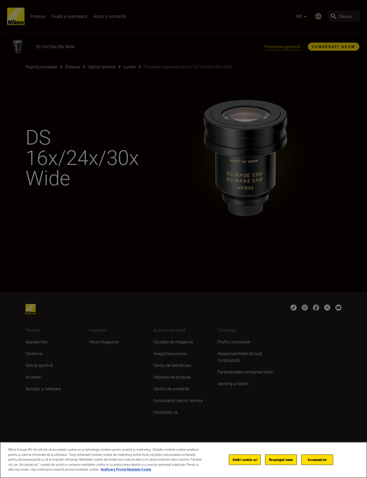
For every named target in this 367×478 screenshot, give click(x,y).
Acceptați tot (317, 459)
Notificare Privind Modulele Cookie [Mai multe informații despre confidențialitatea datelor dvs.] (126, 469)
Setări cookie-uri (244, 459)
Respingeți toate (281, 459)
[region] (183, 460)
